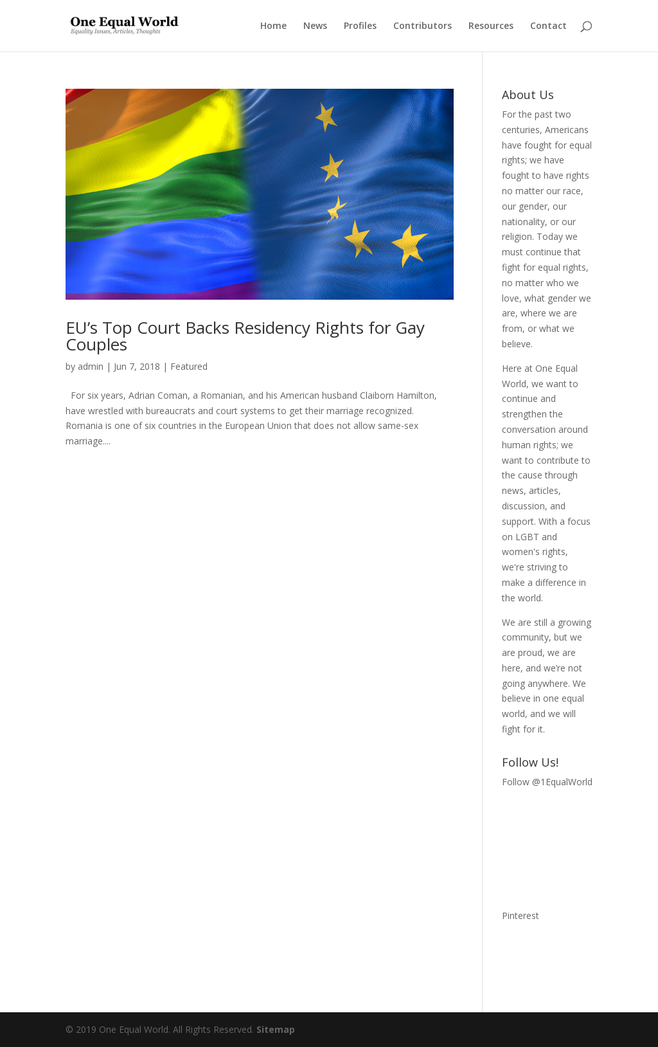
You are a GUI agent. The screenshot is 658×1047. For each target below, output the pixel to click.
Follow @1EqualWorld (547, 782)
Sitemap (275, 1029)
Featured (189, 366)
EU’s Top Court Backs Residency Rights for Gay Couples (245, 336)
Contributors (422, 26)
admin (90, 366)
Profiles (360, 26)
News (315, 26)
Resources (490, 26)
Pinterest (520, 915)
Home (273, 26)
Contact (548, 26)
